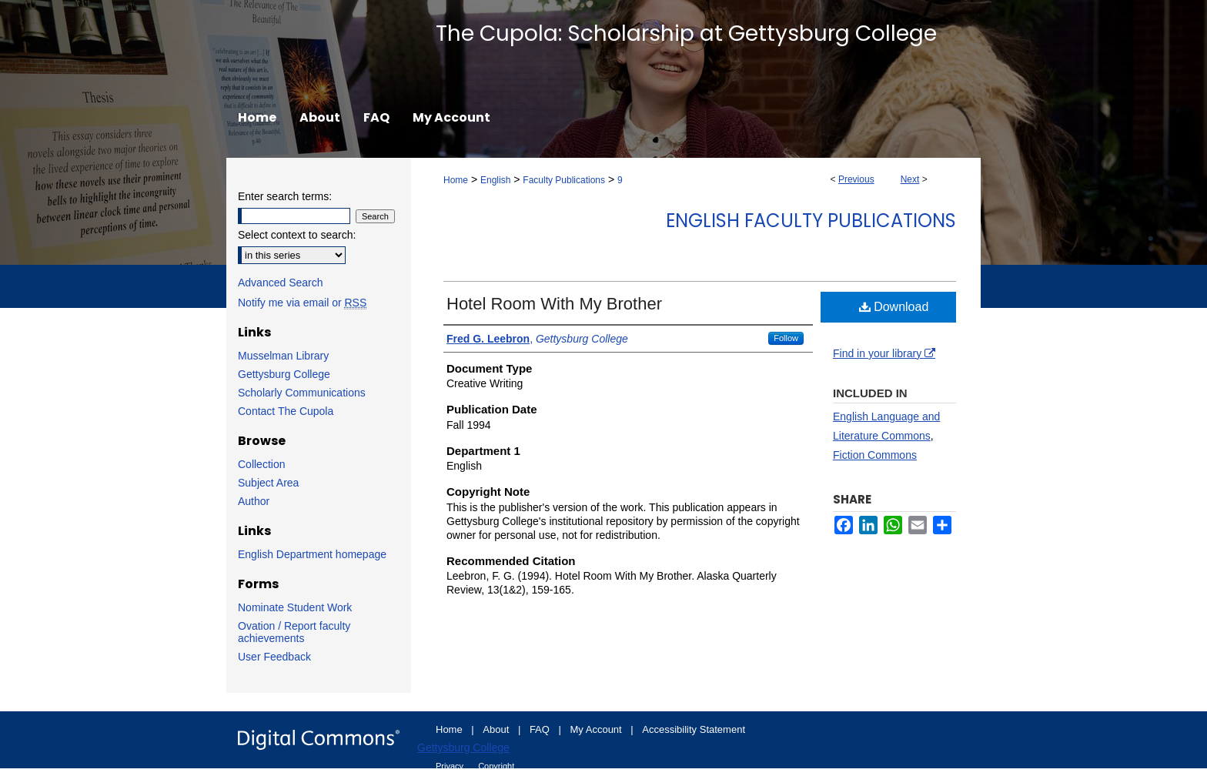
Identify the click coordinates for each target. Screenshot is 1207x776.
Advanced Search (280, 282)
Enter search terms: (285, 196)
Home (455, 180)
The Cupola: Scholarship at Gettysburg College (686, 33)
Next (910, 179)
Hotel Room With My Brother (554, 303)
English (495, 180)
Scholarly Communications (302, 392)
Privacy (451, 766)
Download (894, 306)
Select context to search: (297, 235)
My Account (597, 729)
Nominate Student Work (295, 607)
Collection (261, 464)
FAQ (541, 729)
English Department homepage (312, 554)
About (497, 729)
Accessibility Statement (693, 729)
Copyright (496, 766)
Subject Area (268, 483)
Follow (786, 338)
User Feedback (274, 657)
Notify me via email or (302, 302)
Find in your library (884, 353)
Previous (856, 179)
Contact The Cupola (285, 411)
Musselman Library (283, 356)
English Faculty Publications (811, 220)
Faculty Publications (564, 180)
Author (253, 501)
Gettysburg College (284, 374)
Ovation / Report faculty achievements (294, 632)
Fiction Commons (875, 455)
